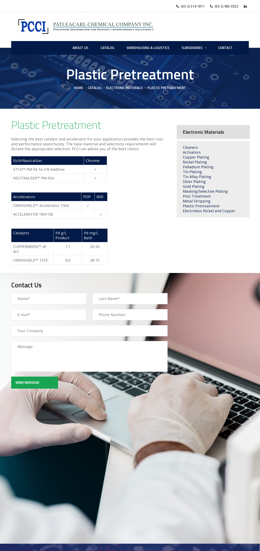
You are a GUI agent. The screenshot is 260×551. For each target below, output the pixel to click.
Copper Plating (196, 157)
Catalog (107, 47)
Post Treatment (197, 196)
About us (80, 47)
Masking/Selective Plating (205, 191)
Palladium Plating (198, 166)
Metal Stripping (196, 201)
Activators (192, 152)
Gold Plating (193, 186)
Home (78, 87)
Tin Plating (192, 171)
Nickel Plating (195, 162)
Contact (225, 47)
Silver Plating (194, 181)
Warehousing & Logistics (148, 47)
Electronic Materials (124, 87)
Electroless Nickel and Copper (209, 210)
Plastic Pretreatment (202, 205)
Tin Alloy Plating (197, 176)
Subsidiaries (192, 47)
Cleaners (190, 147)
